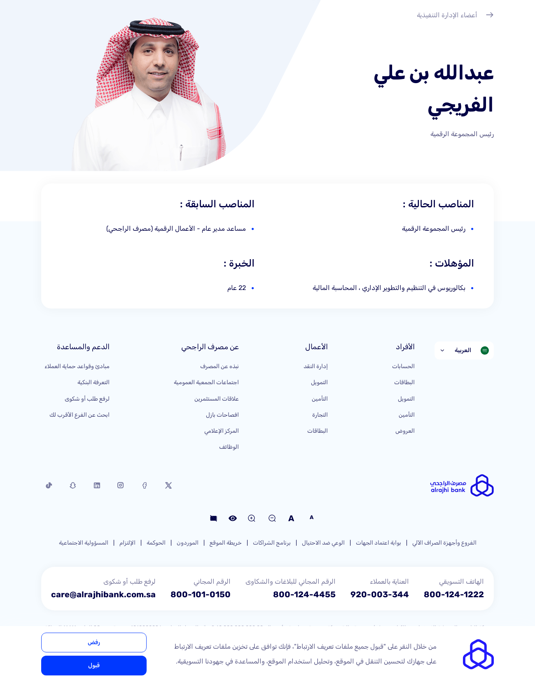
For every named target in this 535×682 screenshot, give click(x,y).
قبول (94, 665)
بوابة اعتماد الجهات (378, 542)
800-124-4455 (304, 594)
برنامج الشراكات (272, 542)
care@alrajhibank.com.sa (103, 594)
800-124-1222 (454, 594)
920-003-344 (379, 594)
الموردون (188, 542)
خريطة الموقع (226, 542)
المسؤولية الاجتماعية (83, 542)
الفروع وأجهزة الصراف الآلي (444, 542)
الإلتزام (127, 542)
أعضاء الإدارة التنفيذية (455, 16)
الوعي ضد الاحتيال (323, 542)
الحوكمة (156, 542)
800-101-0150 (201, 594)
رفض (94, 642)
